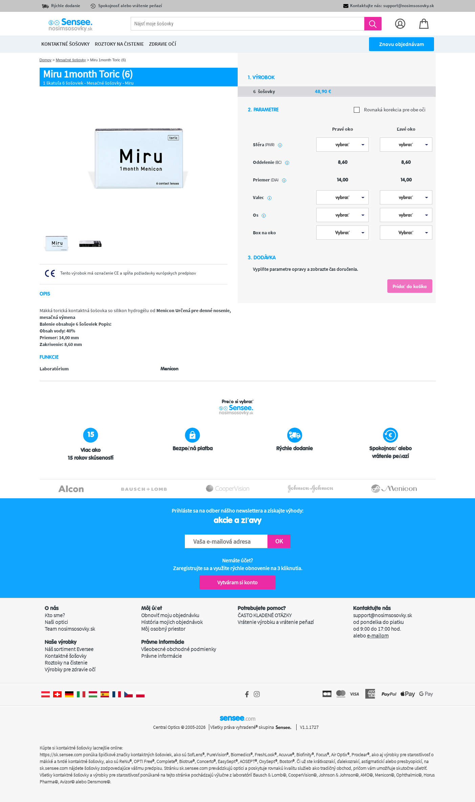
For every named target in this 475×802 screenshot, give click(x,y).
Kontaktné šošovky (65, 655)
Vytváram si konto (237, 582)
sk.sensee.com (54, 768)
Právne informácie (161, 655)
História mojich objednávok (171, 622)
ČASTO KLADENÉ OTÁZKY (265, 615)
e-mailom (378, 635)
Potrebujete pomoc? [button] (262, 608)
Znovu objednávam (401, 44)
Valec (262, 197)
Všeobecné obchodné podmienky (178, 649)
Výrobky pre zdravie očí (70, 669)
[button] (93, 608)
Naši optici (56, 622)
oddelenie (271, 162)
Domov (45, 60)
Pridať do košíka (410, 286)
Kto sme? (55, 615)
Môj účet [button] (151, 608)
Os (259, 215)
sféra (267, 145)
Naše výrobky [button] (61, 642)
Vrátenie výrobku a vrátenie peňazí (276, 622)
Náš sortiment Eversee (69, 649)
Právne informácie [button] (162, 642)
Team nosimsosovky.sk (70, 628)
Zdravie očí (162, 44)
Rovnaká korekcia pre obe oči (390, 110)
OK (279, 541)
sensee (237, 718)
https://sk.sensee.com (61, 755)
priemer (269, 180)
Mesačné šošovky (71, 60)
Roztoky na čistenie (66, 662)
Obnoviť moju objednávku (170, 615)
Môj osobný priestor (163, 628)
